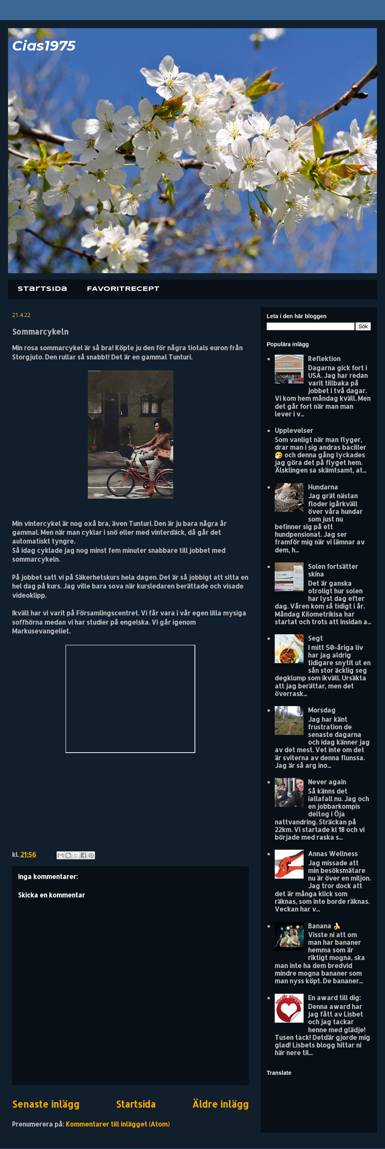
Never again (327, 782)
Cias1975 (43, 45)
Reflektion (324, 358)
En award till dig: (334, 997)
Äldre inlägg (220, 1104)
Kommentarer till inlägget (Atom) (118, 1124)
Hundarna (323, 487)
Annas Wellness (333, 853)
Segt (315, 638)
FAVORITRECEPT (123, 289)
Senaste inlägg (45, 1104)
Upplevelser (294, 430)
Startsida (42, 289)
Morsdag (322, 710)
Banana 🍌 (324, 926)
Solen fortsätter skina (333, 570)
